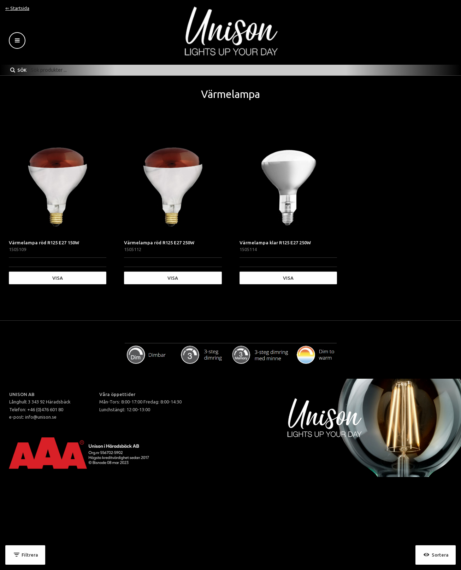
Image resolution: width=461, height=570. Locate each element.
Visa (57, 277)
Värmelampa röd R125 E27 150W (44, 242)
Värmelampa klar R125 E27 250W (275, 242)
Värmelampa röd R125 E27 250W (159, 242)
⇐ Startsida (17, 8)
